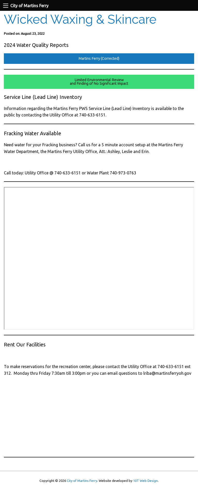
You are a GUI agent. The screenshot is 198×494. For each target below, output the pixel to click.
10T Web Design (145, 480)
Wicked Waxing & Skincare (80, 19)
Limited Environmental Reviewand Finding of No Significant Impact (99, 82)
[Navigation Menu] (5, 6)
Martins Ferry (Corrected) (99, 58)
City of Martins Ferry (82, 480)
